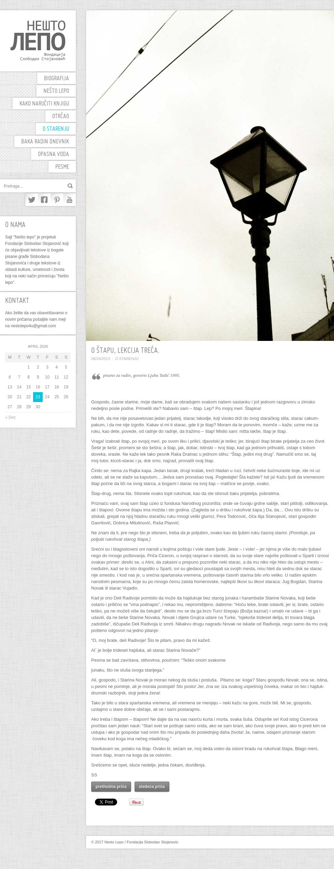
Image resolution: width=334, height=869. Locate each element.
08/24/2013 (100, 359)
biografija (56, 78)
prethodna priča (111, 786)
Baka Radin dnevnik (45, 142)
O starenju (56, 129)
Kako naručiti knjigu (44, 104)
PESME (62, 167)
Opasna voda (53, 154)
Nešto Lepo (56, 91)
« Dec (10, 417)
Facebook (44, 199)
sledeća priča (152, 786)
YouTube (69, 199)
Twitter (31, 199)
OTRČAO (60, 116)
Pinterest (57, 199)
